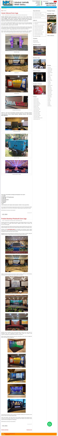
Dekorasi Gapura (36, 101)
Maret (49, 67)
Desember (49, 68)
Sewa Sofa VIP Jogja (37, 17)
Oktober (49, 71)
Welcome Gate (31, 7)
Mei (48, 103)
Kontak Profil (10, 7)
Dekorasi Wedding (36, 105)
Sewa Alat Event (35, 41)
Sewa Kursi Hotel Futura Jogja (39, 14)
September (49, 72)
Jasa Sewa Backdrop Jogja (38, 34)
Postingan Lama (29, 429)
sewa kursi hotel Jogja (37, 115)
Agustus (49, 96)
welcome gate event (37, 119)
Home (2, 10)
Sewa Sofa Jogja (36, 110)
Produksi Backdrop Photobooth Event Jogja (13, 218)
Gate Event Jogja (12, 220)
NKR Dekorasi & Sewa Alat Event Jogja (9, 433)
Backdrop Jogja (35, 40)
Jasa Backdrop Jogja (19, 220)
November (49, 94)
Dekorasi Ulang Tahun (37, 103)
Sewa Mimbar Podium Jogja (38, 29)
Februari (49, 87)
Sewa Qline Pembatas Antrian (38, 27)
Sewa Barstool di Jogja (37, 13)
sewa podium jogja (36, 116)
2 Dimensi (43, 7)
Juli (48, 73)
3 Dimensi (48, 7)
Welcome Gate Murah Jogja (38, 26)
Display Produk (36, 106)
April (48, 76)
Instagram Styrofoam (36, 42)
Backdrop (17, 7)
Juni (48, 81)
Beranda (3, 7)
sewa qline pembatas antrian (38, 117)
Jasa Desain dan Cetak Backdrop (39, 25)
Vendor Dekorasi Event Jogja (9, 13)
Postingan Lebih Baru (4, 429)
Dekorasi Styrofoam (37, 102)
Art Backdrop (23, 7)
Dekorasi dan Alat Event (38, 30)
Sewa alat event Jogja (37, 111)
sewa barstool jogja (37, 112)
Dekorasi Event (7, 220)
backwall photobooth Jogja (38, 33)
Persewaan (4, 8)
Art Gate (37, 7)
